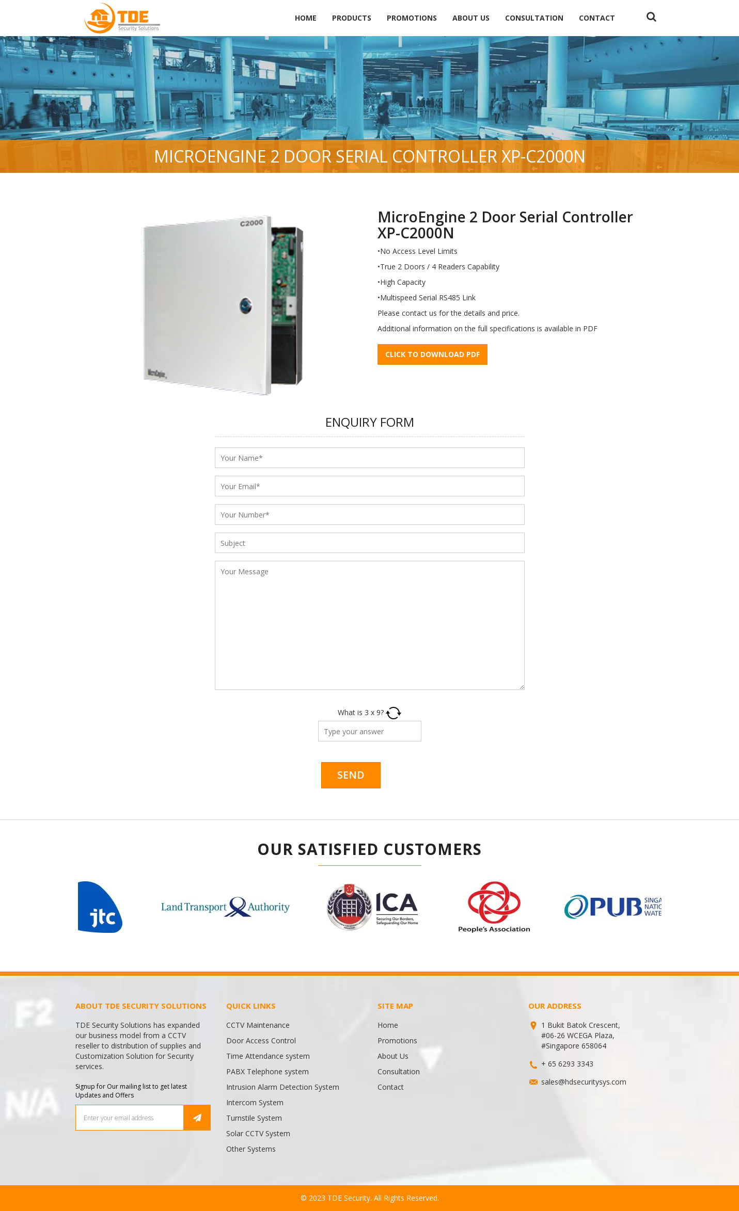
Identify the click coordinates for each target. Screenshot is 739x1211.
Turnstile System (254, 1118)
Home (306, 18)
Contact (597, 18)
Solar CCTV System (258, 1133)
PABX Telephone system (267, 1071)
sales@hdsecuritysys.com (583, 1082)
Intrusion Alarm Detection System (282, 1087)
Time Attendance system (268, 1056)
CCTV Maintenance (258, 1025)
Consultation (534, 18)
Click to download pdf (432, 354)
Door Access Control (261, 1040)
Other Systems (251, 1149)
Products (351, 18)
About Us (471, 18)
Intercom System (255, 1102)
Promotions (412, 18)
